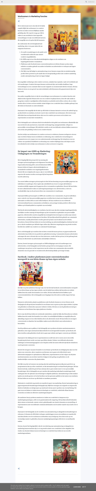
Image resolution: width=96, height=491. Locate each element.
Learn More (77, 487)
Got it (84, 487)
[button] (19, 21)
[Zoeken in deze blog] (87, 2)
